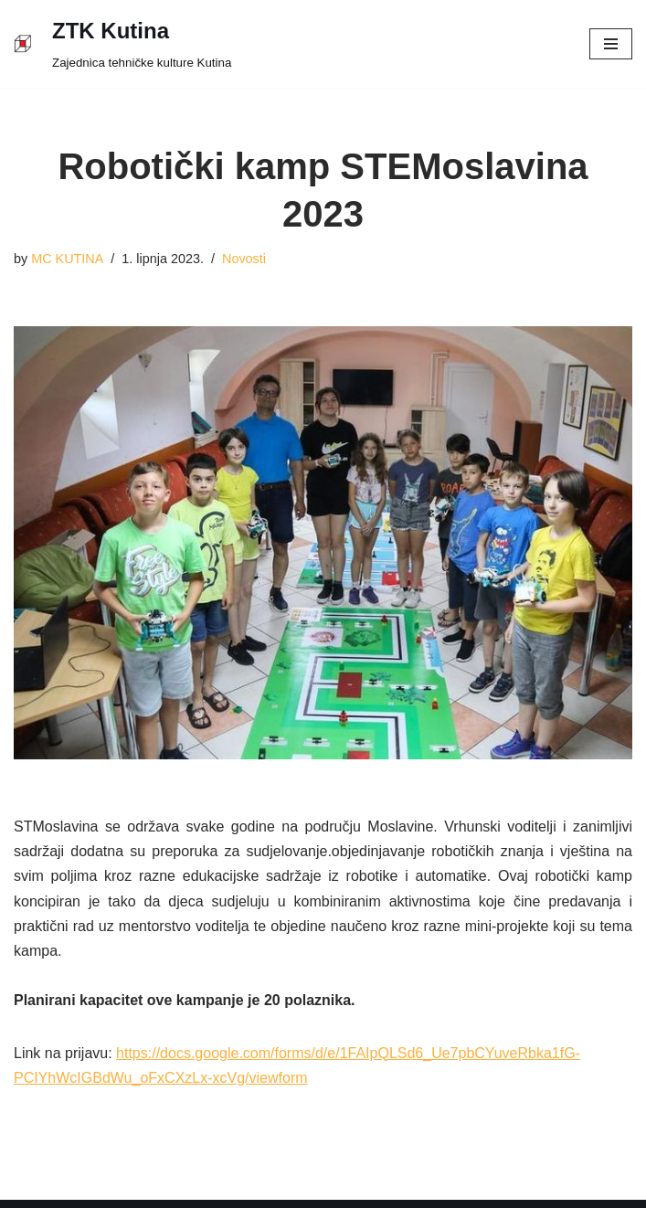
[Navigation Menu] (610, 43)
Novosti (244, 258)
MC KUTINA (67, 258)
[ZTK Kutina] (122, 44)
